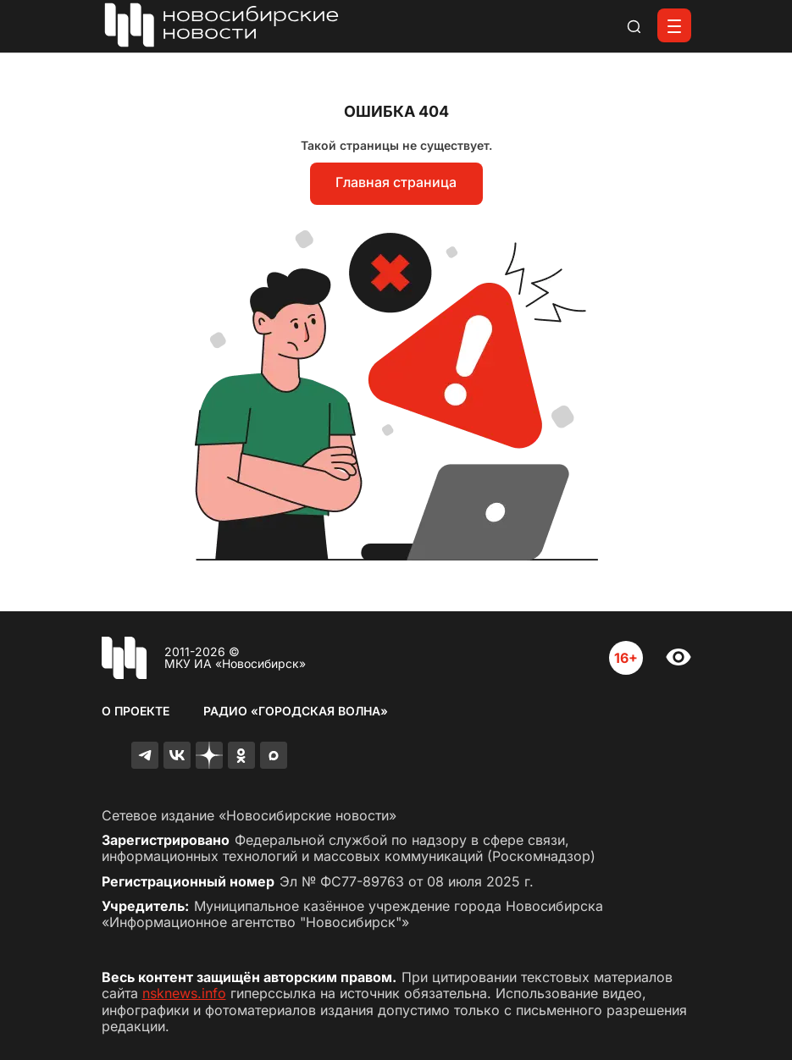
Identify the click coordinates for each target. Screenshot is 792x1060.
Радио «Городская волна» (295, 711)
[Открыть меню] (674, 25)
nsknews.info (184, 993)
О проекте (135, 711)
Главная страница (396, 182)
